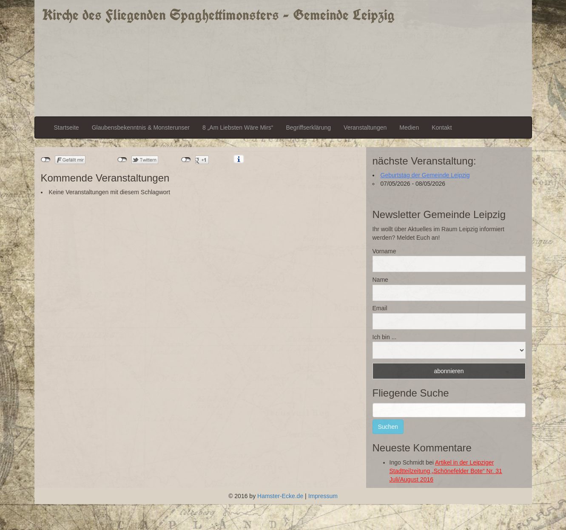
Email (380, 308)
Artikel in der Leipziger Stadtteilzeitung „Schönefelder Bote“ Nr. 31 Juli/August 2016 (446, 471)
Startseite (66, 127)
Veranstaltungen (365, 127)
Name (380, 279)
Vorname (384, 251)
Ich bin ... (385, 337)
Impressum (323, 496)
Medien (409, 127)
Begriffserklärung (308, 127)
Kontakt (442, 127)
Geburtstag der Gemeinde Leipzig (425, 175)
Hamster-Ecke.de (280, 496)
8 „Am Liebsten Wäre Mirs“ (237, 127)
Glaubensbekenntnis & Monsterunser (141, 127)
